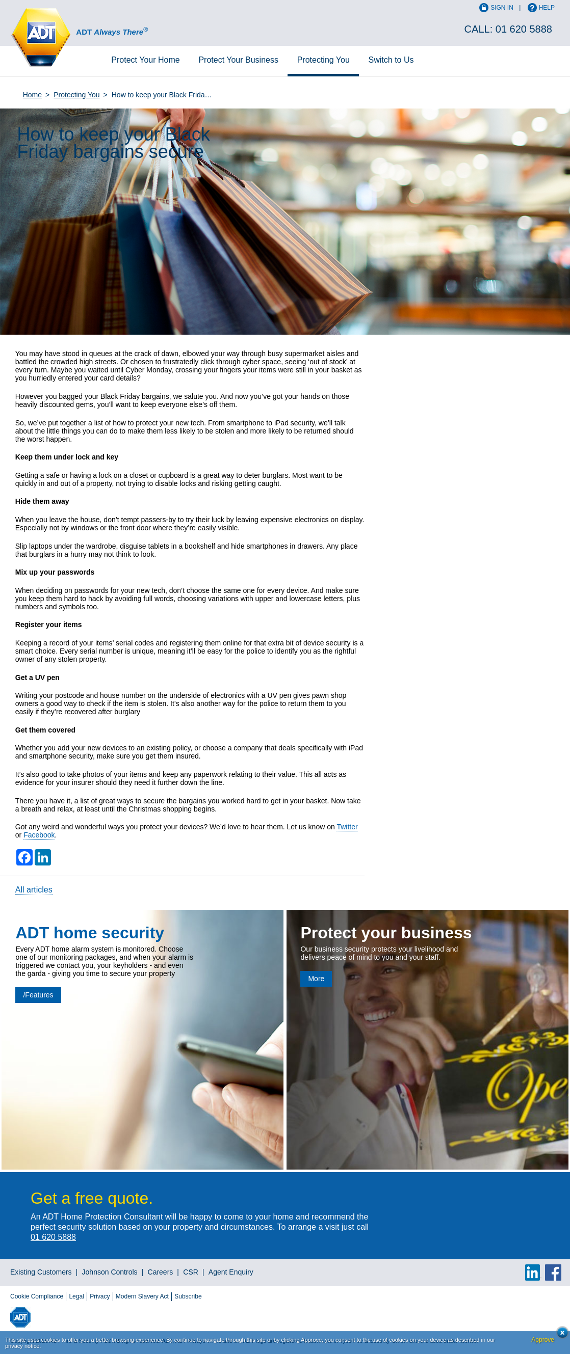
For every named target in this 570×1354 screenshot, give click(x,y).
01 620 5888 (524, 29)
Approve (542, 1340)
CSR (190, 1272)
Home (145, 60)
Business (238, 60)
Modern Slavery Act (142, 1296)
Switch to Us (391, 60)
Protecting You (323, 60)
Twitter (346, 827)
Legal (76, 1296)
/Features (38, 995)
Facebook (39, 835)
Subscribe (187, 1296)
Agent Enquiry (231, 1272)
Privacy (100, 1296)
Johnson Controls (110, 1272)
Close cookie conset (559, 1335)
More (316, 978)
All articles (34, 889)
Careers (160, 1272)
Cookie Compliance (36, 1296)
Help (547, 7)
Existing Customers (41, 1272)
